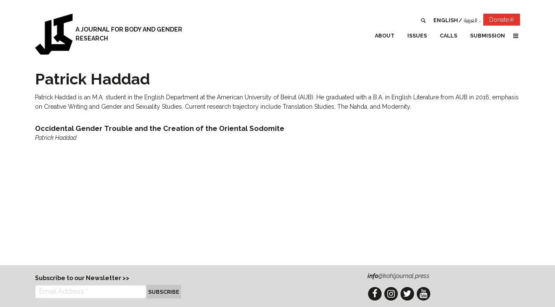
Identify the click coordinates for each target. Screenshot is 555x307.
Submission (487, 35)
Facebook (375, 294)
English (445, 20)
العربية (470, 20)
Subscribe (163, 292)
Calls (448, 35)
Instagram (391, 294)
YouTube (423, 294)
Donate (504, 21)
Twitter (407, 294)
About (384, 35)
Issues (417, 35)
